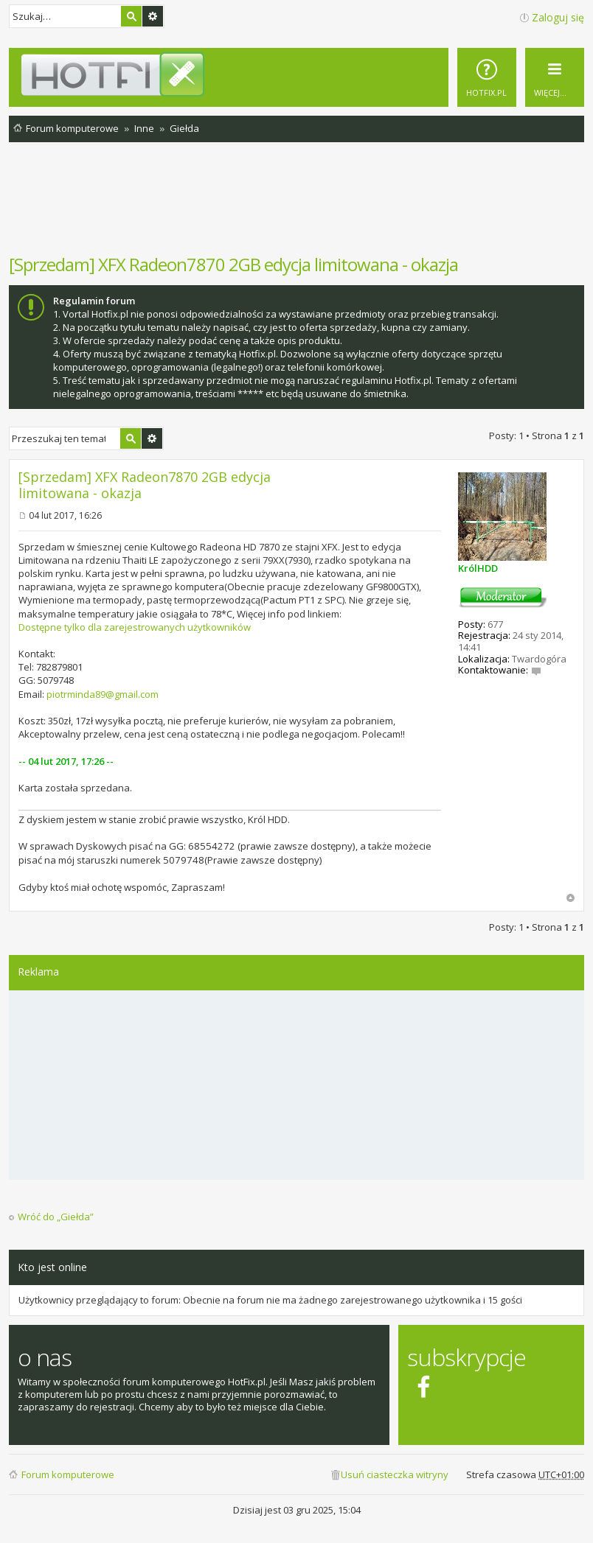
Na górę (570, 898)
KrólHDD (478, 568)
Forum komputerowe (67, 1474)
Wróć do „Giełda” (56, 1217)
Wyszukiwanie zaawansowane (152, 16)
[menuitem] (486, 77)
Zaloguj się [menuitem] (558, 17)
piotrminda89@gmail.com (102, 694)
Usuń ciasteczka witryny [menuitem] (394, 1474)
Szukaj (131, 16)
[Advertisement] (296, 205)
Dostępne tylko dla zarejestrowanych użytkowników (134, 627)
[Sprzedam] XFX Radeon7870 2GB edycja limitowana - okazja (233, 264)
